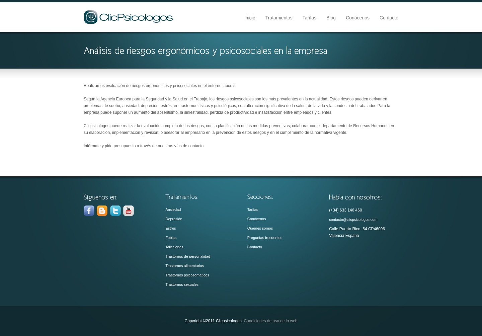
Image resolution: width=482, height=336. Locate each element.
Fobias (170, 238)
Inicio (249, 17)
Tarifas (309, 17)
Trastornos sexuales (181, 284)
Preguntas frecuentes (265, 238)
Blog (331, 17)
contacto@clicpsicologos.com (353, 220)
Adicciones (174, 247)
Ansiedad (173, 209)
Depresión (173, 219)
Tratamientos (279, 17)
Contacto (389, 17)
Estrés (170, 228)
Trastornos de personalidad (187, 256)
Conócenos (358, 17)
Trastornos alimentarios (184, 266)
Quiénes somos (260, 228)
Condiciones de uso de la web (270, 321)
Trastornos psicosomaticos (187, 275)
